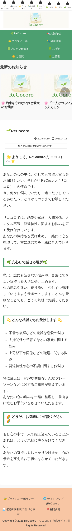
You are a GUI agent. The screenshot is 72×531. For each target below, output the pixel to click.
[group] (21, 92)
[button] (65, 92)
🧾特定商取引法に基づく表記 (18, 512)
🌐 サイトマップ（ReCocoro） (53, 501)
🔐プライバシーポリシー (19, 498)
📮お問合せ (53, 509)
